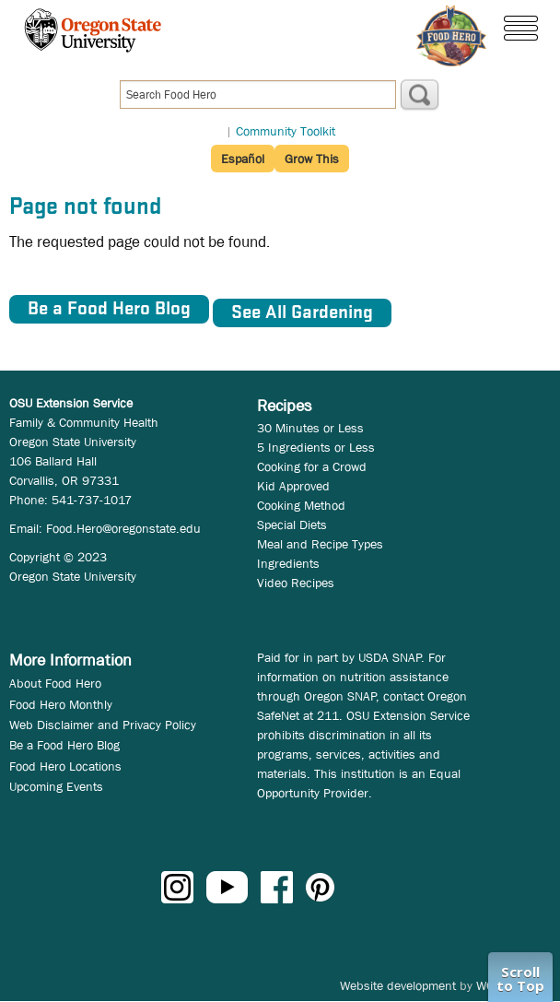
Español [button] (242, 158)
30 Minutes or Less (310, 427)
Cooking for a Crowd (312, 466)
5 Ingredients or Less (316, 447)
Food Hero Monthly (60, 704)
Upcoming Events (56, 786)
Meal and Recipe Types (320, 544)
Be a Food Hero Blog (64, 745)
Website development (398, 985)
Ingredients (288, 563)
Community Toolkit (285, 131)
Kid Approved (293, 485)
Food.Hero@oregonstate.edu (123, 528)
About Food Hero (55, 683)
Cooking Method (301, 505)
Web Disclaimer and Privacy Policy (102, 724)
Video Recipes (295, 582)
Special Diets (292, 524)
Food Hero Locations (65, 766)
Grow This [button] (312, 158)
